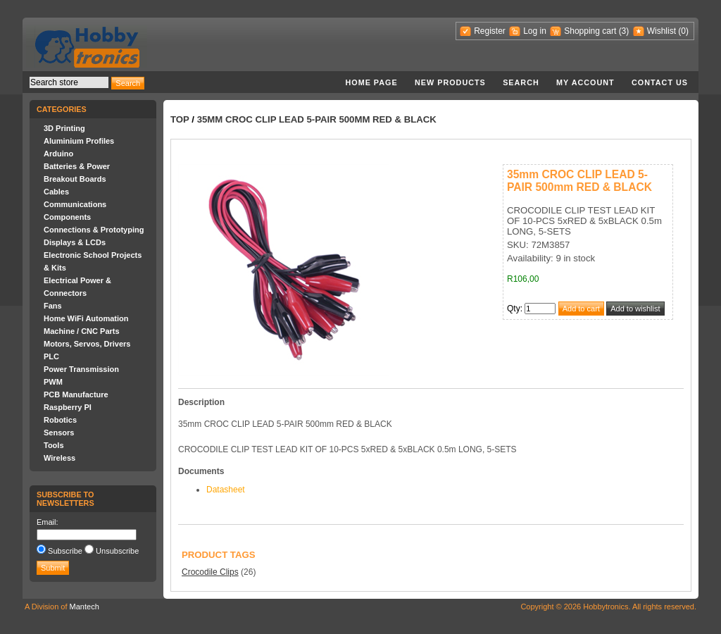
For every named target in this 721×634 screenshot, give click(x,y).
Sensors (59, 432)
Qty (513, 308)
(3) (624, 31)
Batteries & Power (77, 166)
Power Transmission (81, 369)
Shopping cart (590, 31)
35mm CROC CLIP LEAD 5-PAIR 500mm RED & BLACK (317, 119)
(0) (683, 31)
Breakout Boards (75, 179)
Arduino (58, 153)
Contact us (660, 82)
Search (521, 82)
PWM (53, 382)
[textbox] (69, 82)
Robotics (60, 420)
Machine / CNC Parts (82, 331)
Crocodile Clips (210, 572)
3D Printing (64, 128)
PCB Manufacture (76, 394)
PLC (51, 356)
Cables (56, 191)
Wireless (59, 458)
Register (490, 31)
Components (67, 217)
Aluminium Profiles (79, 141)
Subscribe (65, 551)
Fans (53, 306)
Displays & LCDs (75, 242)
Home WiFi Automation (86, 318)
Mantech (84, 606)
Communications (75, 204)
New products (450, 82)
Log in (534, 31)
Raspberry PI (68, 407)
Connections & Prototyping (94, 229)
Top (179, 119)
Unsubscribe (117, 551)
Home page (371, 82)
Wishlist (661, 31)
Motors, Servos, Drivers (87, 344)
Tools (54, 445)
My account (585, 82)
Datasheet (225, 490)
